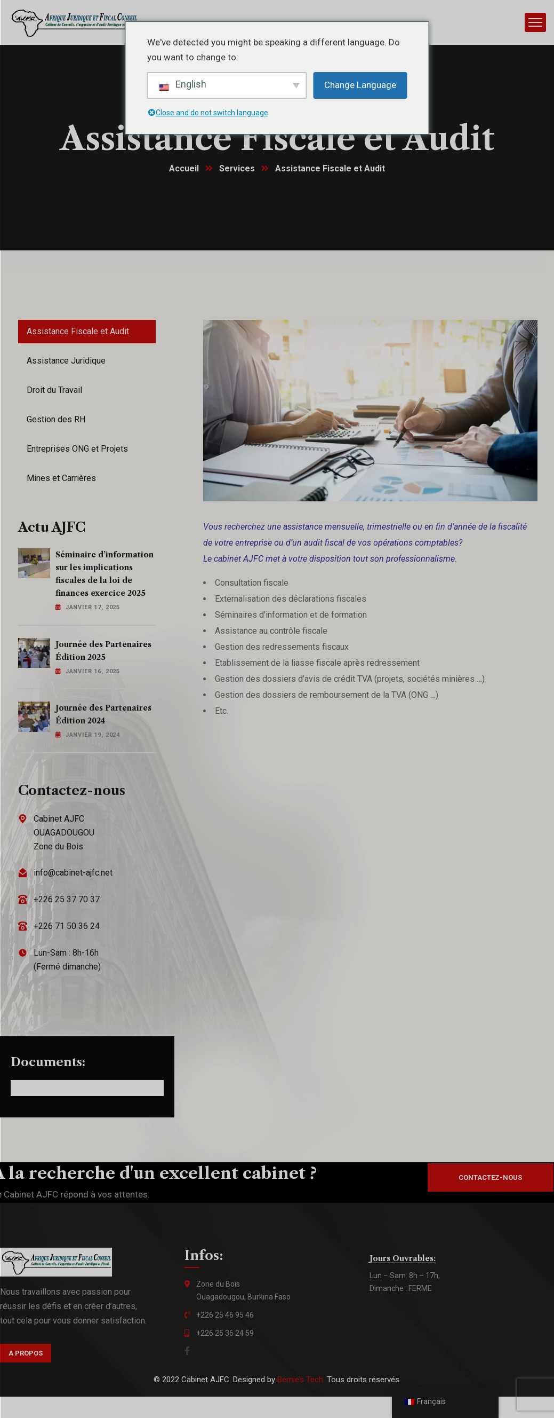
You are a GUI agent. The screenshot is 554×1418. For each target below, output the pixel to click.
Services (237, 169)
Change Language (360, 85)
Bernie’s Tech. (301, 1380)
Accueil (184, 169)
